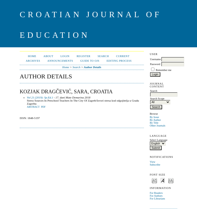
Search (103, 56)
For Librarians (157, 198)
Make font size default (162, 180)
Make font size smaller (154, 180)
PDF (43, 107)
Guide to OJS (90, 60)
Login (65, 56)
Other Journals (157, 125)
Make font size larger (170, 180)
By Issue (154, 117)
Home (32, 56)
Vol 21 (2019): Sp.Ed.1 (40, 97)
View (152, 161)
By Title (154, 122)
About (48, 56)
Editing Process (119, 60)
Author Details (92, 67)
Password (155, 64)
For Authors (156, 195)
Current (123, 56)
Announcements (60, 60)
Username (155, 59)
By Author (155, 120)
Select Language (159, 140)
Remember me (163, 70)
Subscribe (155, 164)
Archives (33, 60)
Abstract (33, 107)
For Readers (156, 193)
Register (84, 56)
